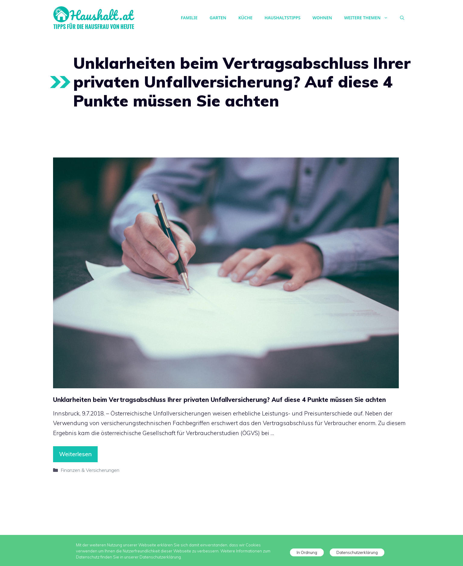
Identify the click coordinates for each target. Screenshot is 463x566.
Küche (245, 18)
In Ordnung (307, 552)
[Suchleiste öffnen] (402, 18)
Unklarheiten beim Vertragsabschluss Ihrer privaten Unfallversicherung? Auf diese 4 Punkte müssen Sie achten (219, 399)
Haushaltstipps (283, 18)
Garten (217, 18)
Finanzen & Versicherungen (90, 470)
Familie (189, 18)
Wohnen (322, 18)
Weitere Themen (369, 18)
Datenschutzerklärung (357, 552)
